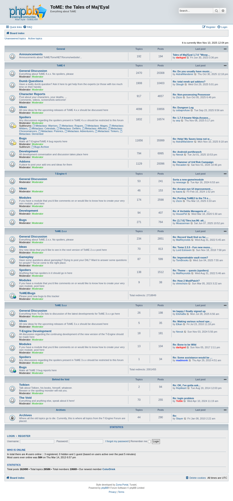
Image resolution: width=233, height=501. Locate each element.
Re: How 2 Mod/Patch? (186, 280)
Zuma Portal (122, 484)
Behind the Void (60, 379)
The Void (25, 397)
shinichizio (182, 283)
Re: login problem (183, 398)
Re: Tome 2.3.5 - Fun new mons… (193, 247)
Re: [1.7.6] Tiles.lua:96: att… (189, 220)
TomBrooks (182, 260)
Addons (24, 161)
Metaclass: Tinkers (107, 131)
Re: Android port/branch (187, 151)
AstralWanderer (184, 74)
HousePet (181, 214)
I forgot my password (117, 441)
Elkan (179, 324)
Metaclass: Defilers (69, 128)
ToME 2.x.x (61, 231)
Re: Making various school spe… (192, 321)
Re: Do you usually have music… (192, 71)
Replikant (181, 388)
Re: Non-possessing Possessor (191, 94)
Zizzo (179, 97)
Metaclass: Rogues (71, 125)
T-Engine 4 (61, 174)
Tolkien (24, 384)
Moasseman (183, 223)
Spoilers (25, 117)
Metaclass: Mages (96, 125)
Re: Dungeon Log (183, 107)
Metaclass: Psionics (50, 131)
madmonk (182, 360)
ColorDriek (108, 469)
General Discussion (33, 71)
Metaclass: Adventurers (79, 131)
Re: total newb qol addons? (189, 81)
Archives (61, 410)
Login (11, 436)
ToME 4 (61, 65)
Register (24, 436)
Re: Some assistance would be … (193, 357)
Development (28, 151)
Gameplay (26, 257)
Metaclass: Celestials (42, 128)
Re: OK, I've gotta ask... (186, 385)
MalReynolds (183, 239)
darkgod (181, 57)
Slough (180, 84)
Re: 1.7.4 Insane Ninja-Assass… (191, 117)
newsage (181, 182)
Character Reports (32, 94)
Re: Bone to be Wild (184, 344)
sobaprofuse (183, 110)
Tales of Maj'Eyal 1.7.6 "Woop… (191, 54)
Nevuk (179, 154)
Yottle (179, 401)
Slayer (179, 418)
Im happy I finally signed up (189, 311)
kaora (179, 191)
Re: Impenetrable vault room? (190, 257)
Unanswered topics (15, 38)
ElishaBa (181, 314)
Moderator (37, 76)
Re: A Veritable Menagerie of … (191, 211)
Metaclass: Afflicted (94, 128)
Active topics (35, 38)
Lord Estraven (184, 250)
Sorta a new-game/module (188, 179)
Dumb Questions (31, 81)
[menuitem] (27, 27)
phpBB (104, 488)
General (60, 49)
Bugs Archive (40, 146)
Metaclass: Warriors (45, 125)
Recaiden (181, 164)
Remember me (141, 441)
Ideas (23, 107)
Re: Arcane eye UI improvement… (193, 189)
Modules (25, 197)
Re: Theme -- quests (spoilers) (191, 270)
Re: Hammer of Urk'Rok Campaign (193, 162)
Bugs (23, 138)
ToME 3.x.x (61, 305)
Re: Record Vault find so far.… (191, 237)
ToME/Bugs (27, 293)
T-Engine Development (35, 331)
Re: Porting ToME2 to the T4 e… (192, 198)
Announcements (31, 54)
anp (178, 120)
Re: (175, 415)
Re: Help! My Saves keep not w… (192, 139)
